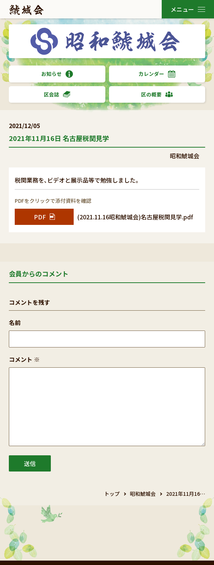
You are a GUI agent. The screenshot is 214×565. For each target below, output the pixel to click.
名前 (15, 322)
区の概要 (157, 94)
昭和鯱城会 (143, 493)
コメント (24, 359)
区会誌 (57, 94)
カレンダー (156, 74)
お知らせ (57, 74)
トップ (112, 493)
